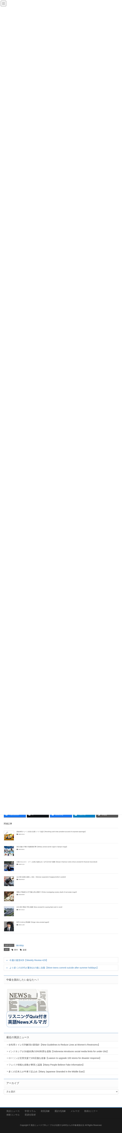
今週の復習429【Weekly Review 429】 (28, 960)
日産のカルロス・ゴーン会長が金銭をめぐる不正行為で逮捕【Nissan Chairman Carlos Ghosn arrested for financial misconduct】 (57, 862)
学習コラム (30, 1111)
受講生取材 (30, 1114)
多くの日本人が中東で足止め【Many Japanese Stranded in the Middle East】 (47, 1071)
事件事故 (20, 945)
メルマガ (75, 1111)
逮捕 (24, 950)
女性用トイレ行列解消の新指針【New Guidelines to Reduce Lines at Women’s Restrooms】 (54, 1044)
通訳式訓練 (60, 1111)
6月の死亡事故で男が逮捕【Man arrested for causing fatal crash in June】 (40, 907)
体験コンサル (13, 1114)
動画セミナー (91, 1111)
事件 (16, 950)
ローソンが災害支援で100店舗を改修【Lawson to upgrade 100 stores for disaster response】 (55, 1058)
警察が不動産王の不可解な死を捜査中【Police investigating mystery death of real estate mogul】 (47, 892)
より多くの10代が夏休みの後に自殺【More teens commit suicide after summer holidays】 (54, 967)
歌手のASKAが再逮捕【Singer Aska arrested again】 (33, 922)
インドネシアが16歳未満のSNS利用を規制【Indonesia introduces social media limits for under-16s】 (59, 1051)
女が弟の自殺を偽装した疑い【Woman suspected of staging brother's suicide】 (41, 877)
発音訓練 (45, 1111)
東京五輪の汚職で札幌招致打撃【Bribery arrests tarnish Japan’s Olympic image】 (42, 847)
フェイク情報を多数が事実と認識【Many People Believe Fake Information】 (47, 1064)
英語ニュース (13, 1111)
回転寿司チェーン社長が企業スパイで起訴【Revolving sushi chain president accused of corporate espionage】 (51, 831)
